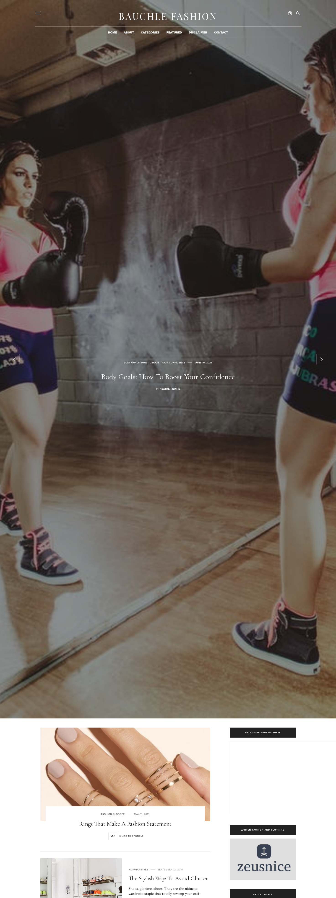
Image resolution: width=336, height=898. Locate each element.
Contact (221, 35)
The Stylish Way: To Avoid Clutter (168, 878)
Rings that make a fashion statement (125, 823)
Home (112, 35)
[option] (168, 359)
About (129, 35)
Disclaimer (198, 35)
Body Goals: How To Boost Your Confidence (154, 355)
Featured (174, 35)
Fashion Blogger (113, 814)
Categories (150, 35)
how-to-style (138, 869)
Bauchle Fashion (168, 15)
